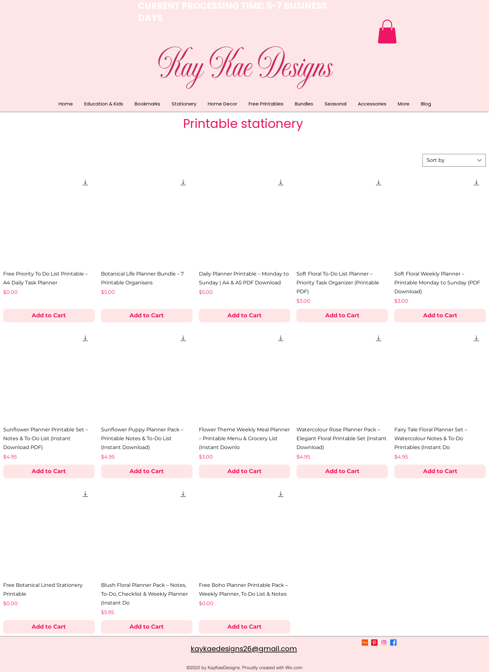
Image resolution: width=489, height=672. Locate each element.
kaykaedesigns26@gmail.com (244, 649)
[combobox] (454, 160)
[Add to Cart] (49, 315)
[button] (387, 31)
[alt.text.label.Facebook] (393, 642)
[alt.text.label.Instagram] (384, 642)
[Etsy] (365, 642)
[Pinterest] (374, 642)
